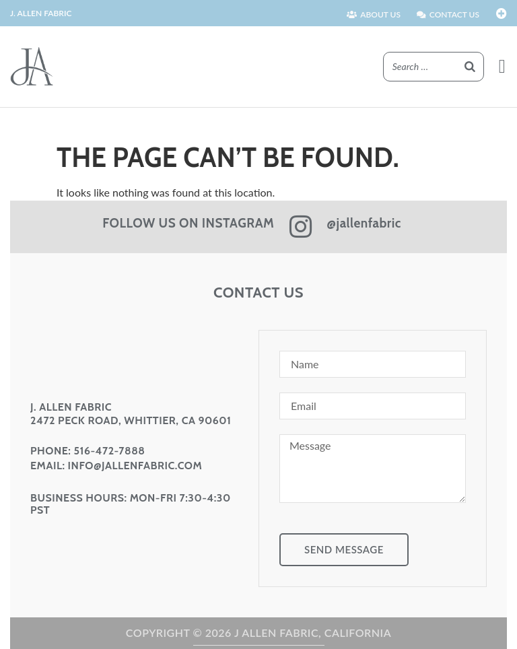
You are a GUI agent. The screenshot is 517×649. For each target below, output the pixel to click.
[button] (502, 67)
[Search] (469, 67)
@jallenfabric (363, 223)
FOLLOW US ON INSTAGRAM (188, 223)
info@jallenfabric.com (135, 465)
